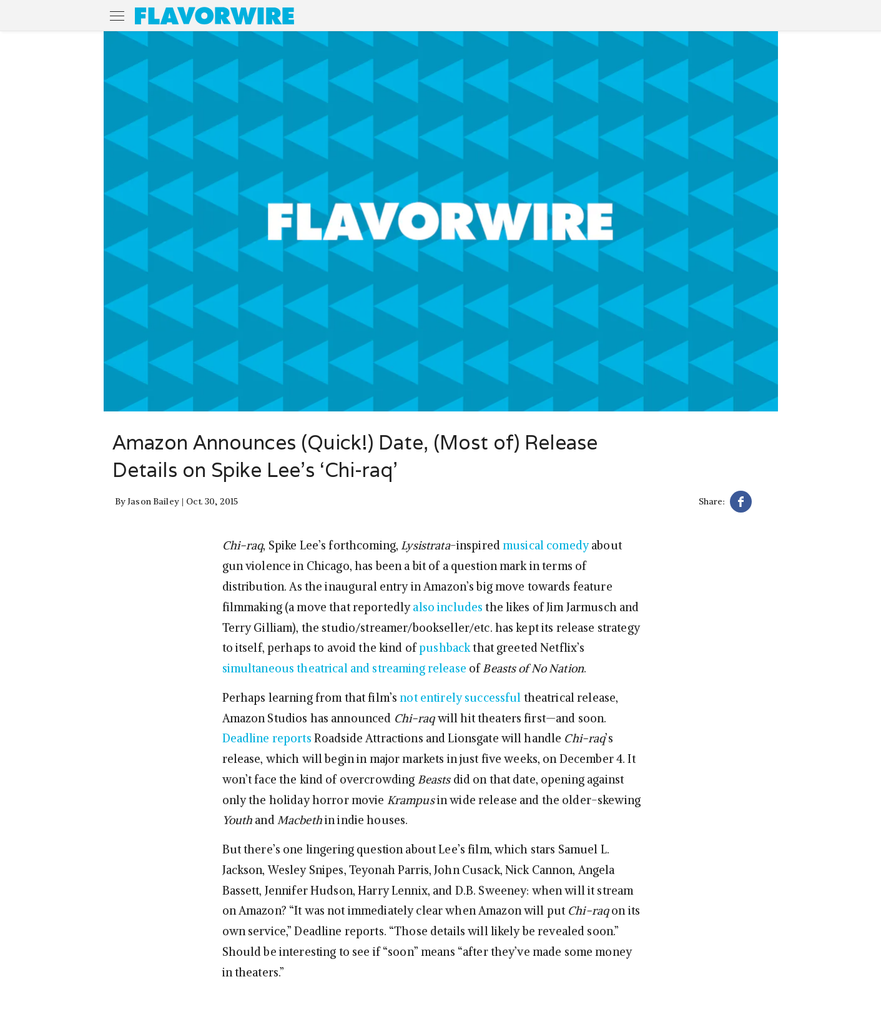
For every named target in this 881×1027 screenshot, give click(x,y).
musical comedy (546, 545)
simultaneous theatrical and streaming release (344, 668)
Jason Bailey (153, 501)
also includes (448, 607)
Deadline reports (267, 738)
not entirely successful (460, 697)
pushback (444, 648)
